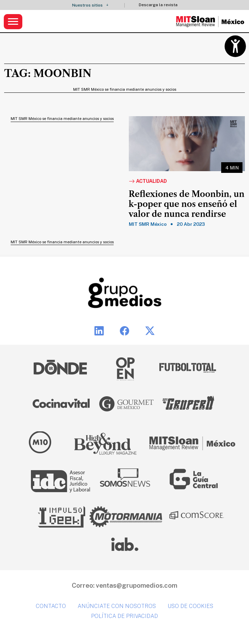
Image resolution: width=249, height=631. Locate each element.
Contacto (51, 606)
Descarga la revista (158, 5)
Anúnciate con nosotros (117, 606)
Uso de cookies (190, 606)
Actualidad (148, 181)
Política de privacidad (124, 616)
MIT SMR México (148, 224)
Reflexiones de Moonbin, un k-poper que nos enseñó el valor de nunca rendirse (187, 204)
